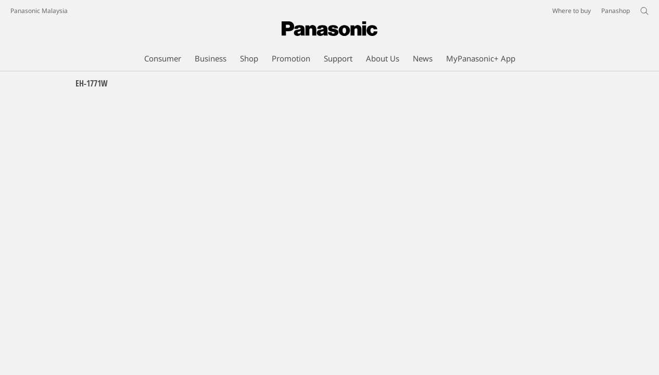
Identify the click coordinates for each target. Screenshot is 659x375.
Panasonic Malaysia (39, 10)
